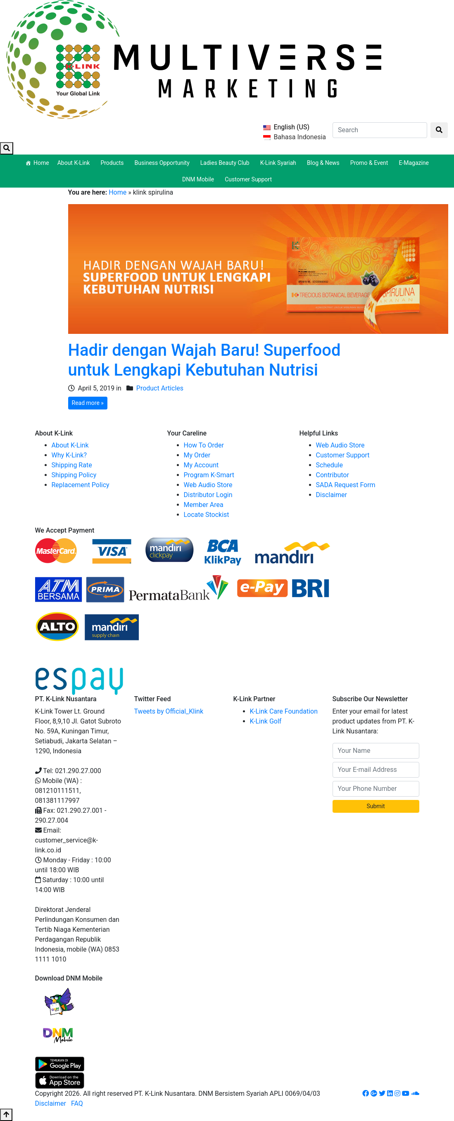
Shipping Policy (74, 475)
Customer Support (248, 179)
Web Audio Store (208, 485)
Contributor (332, 475)
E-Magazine (414, 162)
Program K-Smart (209, 475)
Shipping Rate (72, 465)
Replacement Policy (80, 485)
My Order (197, 455)
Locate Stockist (206, 515)
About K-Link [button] (75, 162)
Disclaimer (331, 495)
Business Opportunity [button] (163, 162)
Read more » (88, 403)
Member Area (203, 505)
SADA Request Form (346, 485)
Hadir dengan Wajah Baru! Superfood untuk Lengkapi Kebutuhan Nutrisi (204, 360)
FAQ (77, 1103)
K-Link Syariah (279, 162)
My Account (201, 465)
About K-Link (70, 445)
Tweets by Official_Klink (169, 711)
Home (41, 162)
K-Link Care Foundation (284, 711)
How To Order (204, 445)
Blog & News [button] (324, 162)
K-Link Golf (266, 721)
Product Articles (159, 388)
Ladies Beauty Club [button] (226, 162)
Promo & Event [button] (370, 162)
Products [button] (113, 162)
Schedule (329, 465)
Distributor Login (208, 495)
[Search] (380, 130)
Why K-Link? (69, 455)
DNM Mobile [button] (199, 179)
